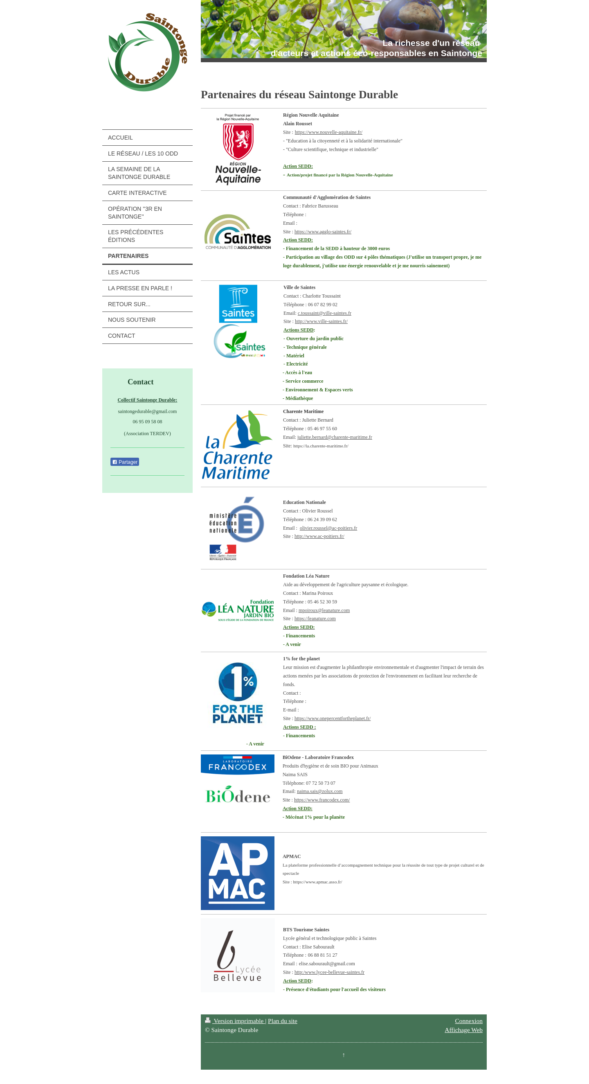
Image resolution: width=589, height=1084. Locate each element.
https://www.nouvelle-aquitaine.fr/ (328, 132)
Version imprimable (235, 1020)
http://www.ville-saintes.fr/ (321, 321)
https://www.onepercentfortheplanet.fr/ (332, 718)
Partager (124, 462)
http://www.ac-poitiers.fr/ (319, 536)
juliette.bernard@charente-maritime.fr (334, 437)
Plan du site (282, 1020)
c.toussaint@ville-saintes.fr (324, 313)
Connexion (469, 1020)
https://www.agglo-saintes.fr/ (322, 232)
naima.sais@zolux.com (320, 791)
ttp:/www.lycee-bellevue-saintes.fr (330, 972)
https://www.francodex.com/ (322, 800)
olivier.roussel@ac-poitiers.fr (328, 528)
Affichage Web (464, 1029)
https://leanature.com (315, 618)
